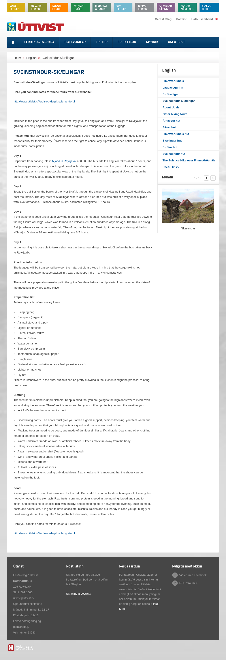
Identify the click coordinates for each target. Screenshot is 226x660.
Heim (17, 58)
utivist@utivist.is (23, 598)
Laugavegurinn (173, 87)
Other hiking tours (175, 114)
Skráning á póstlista (78, 593)
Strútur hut (170, 147)
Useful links (171, 167)
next (213, 178)
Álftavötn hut (171, 120)
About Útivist (172, 107)
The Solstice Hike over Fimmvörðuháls (189, 160)
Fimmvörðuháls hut (176, 134)
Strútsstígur (171, 94)
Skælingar (188, 228)
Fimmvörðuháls (173, 81)
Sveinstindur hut (174, 153)
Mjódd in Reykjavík (64, 161)
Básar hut (169, 127)
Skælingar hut (172, 140)
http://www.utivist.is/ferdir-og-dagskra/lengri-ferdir (45, 101)
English (31, 58)
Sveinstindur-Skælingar (179, 100)
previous (206, 178)
